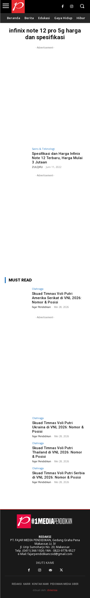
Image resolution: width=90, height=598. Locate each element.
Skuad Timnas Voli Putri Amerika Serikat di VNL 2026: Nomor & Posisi (57, 297)
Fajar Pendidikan (41, 307)
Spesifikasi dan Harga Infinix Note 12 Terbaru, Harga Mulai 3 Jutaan (57, 157)
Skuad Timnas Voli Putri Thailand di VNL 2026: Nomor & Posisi (57, 452)
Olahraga (37, 288)
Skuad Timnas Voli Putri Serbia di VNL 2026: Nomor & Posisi (58, 475)
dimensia (52, 590)
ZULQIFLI (37, 167)
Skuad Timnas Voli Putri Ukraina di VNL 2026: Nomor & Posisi (58, 427)
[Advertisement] (45, 95)
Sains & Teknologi (43, 148)
